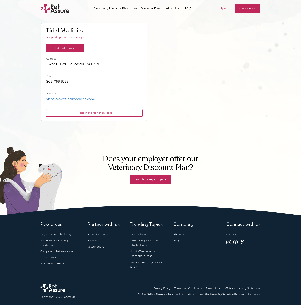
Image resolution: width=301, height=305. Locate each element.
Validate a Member (52, 263)
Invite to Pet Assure (65, 48)
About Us (172, 8)
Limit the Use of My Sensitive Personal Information (229, 294)
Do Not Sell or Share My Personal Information (166, 294)
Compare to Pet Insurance (56, 251)
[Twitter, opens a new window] (242, 242)
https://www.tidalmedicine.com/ (70, 99)
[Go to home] (55, 8)
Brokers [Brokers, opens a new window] (92, 240)
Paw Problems (139, 234)
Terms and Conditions (188, 288)
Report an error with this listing (94, 112)
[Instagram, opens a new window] (228, 242)
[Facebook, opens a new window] (235, 242)
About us (178, 234)
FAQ (188, 8)
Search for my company (150, 179)
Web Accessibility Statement (243, 288)
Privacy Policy (162, 288)
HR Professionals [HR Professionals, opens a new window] (98, 234)
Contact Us (233, 234)
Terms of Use (213, 288)
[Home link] (53, 288)
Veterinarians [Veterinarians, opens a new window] (96, 246)
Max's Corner (48, 257)
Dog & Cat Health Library (55, 234)
